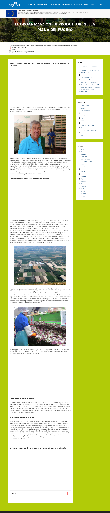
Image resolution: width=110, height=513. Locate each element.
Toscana (83, 186)
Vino (82, 135)
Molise (82, 174)
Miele (82, 120)
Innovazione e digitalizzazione (89, 80)
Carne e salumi (85, 105)
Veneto (83, 196)
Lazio (82, 164)
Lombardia (84, 169)
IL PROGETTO (31, 4)
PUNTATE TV (67, 4)
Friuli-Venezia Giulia (86, 161)
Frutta (82, 113)
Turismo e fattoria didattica (88, 130)
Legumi (83, 118)
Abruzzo (13, 50)
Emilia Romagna (85, 159)
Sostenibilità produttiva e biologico (90, 87)
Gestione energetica (86, 77)
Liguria (83, 166)
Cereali (83, 108)
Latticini (83, 115)
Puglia (82, 179)
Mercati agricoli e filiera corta (20, 45)
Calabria (83, 154)
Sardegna (83, 181)
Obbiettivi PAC (42, 4)
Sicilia (82, 184)
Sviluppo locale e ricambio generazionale (64, 45)
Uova (82, 133)
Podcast (78, 4)
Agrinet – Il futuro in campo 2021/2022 (22, 52)
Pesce (82, 128)
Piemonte (83, 176)
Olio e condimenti (86, 123)
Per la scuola (55, 4)
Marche (83, 171)
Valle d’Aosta (84, 193)
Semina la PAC (89, 4)
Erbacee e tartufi (85, 110)
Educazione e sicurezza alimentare (90, 75)
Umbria (83, 191)
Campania (84, 156)
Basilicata (83, 152)
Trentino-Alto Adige (86, 189)
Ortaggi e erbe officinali (18, 48)
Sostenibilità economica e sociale (40, 45)
